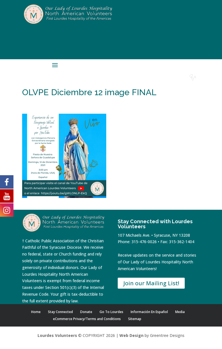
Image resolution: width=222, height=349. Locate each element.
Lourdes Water (177, 85)
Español (192, 83)
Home (116, 83)
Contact (162, 83)
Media (180, 311)
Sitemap (134, 318)
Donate (147, 83)
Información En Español (149, 311)
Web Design (131, 335)
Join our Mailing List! (151, 283)
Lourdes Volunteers (57, 335)
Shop (132, 83)
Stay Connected (60, 311)
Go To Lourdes (111, 311)
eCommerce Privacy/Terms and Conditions (87, 318)
